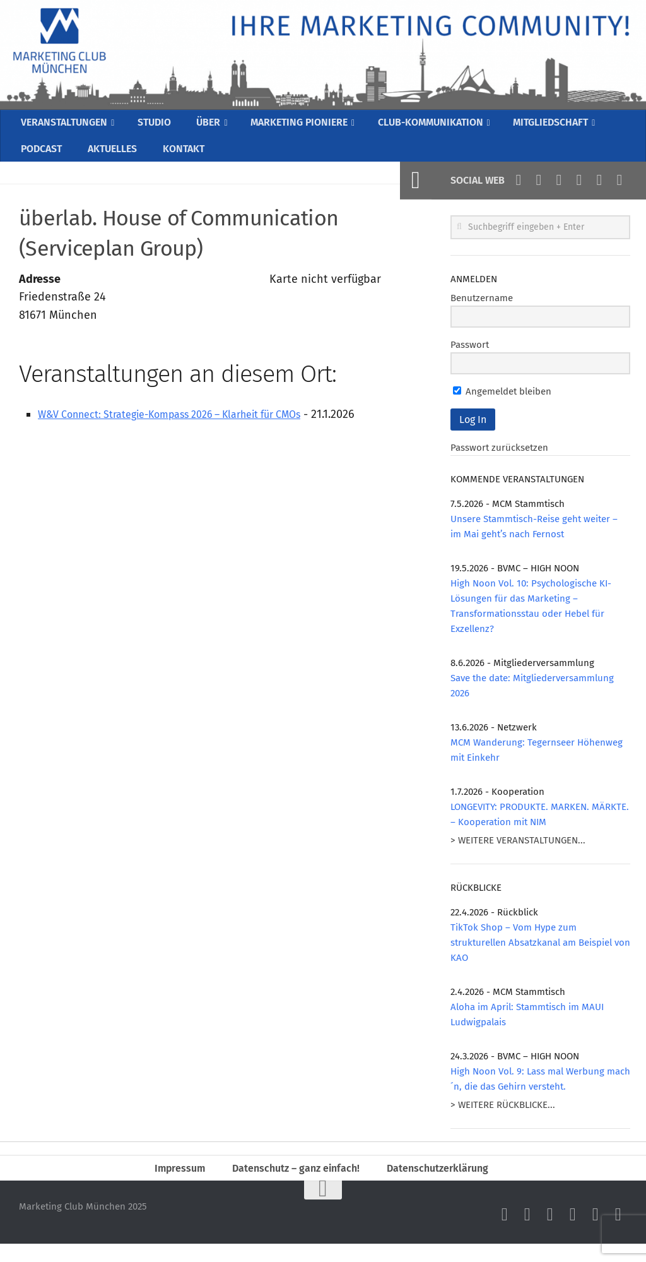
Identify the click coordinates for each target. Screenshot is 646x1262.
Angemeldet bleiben (502, 405)
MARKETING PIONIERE (303, 126)
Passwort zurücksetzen (499, 461)
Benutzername (481, 312)
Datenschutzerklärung (446, 1184)
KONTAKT (179, 159)
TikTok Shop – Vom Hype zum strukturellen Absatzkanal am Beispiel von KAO (540, 956)
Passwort (469, 358)
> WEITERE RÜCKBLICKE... (502, 1118)
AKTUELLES (110, 159)
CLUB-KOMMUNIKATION (441, 126)
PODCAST (41, 159)
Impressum (170, 1184)
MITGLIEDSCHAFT (568, 126)
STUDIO (160, 126)
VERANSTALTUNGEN (67, 126)
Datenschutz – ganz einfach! (294, 1184)
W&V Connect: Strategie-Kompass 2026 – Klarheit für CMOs (189, 428)
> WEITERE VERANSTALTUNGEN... (517, 854)
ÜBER (210, 126)
